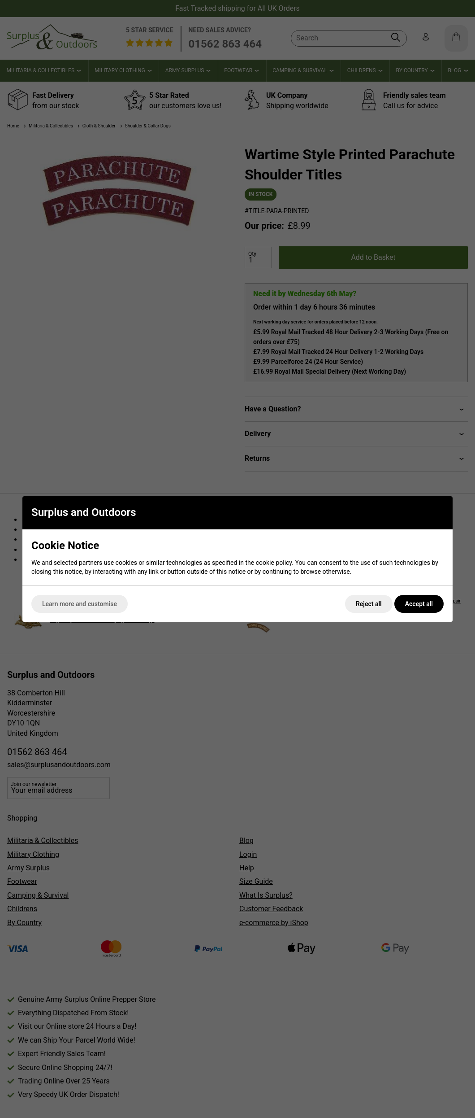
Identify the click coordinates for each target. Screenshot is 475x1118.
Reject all (369, 603)
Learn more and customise (79, 603)
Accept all (419, 603)
